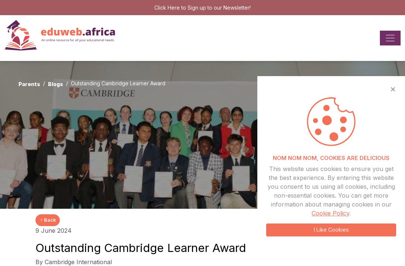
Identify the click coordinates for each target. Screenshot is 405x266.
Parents (29, 84)
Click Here (167, 7)
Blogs (55, 84)
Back (47, 220)
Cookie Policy (330, 213)
